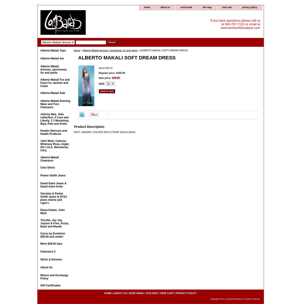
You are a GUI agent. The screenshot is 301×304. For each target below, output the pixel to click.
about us (165, 7)
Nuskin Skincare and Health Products (53, 132)
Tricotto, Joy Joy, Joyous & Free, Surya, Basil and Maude (54, 223)
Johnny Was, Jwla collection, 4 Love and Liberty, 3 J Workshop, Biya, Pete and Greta (54, 119)
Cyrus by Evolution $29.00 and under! (52, 235)
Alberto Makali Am (52, 58)
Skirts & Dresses (51, 259)
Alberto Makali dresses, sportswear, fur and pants (110, 50)
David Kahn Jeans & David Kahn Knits (53, 185)
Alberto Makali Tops (53, 50)
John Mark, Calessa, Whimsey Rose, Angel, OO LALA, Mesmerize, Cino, (54, 145)
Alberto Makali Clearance (49, 159)
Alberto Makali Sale (52, 93)
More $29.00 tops (51, 243)
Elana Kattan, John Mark (52, 211)
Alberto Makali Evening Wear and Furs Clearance (55, 104)
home (147, 7)
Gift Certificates (50, 285)
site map (207, 7)
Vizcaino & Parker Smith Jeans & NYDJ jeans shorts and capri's (53, 198)
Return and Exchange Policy (54, 277)
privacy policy (249, 7)
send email (186, 7)
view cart (227, 7)
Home (77, 50)
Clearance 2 (48, 251)
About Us (46, 267)
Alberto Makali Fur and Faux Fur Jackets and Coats (55, 83)
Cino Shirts (47, 167)
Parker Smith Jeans (53, 175)
